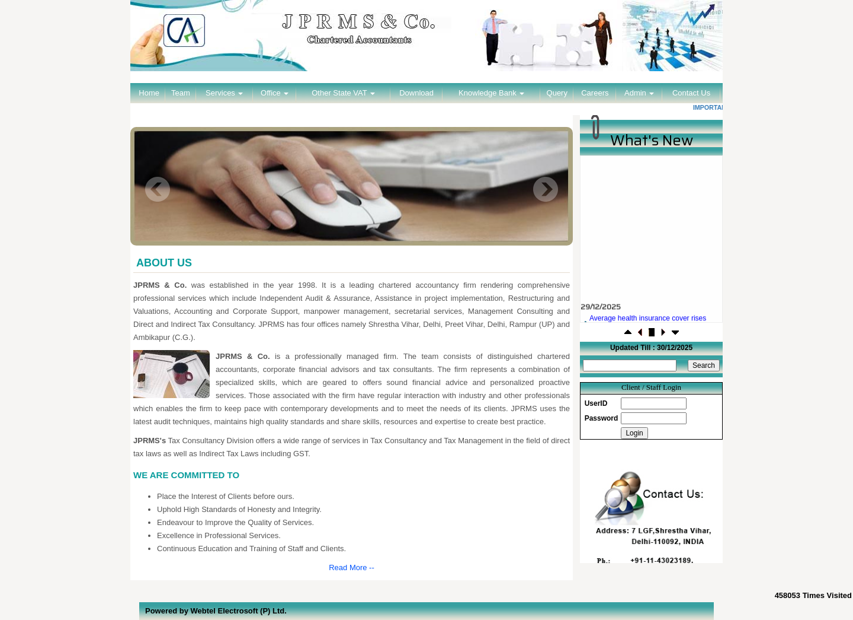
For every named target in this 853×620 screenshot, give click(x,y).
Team (180, 92)
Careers (594, 92)
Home (149, 92)
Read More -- (351, 567)
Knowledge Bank (491, 92)
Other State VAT (343, 92)
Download (416, 92)
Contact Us (691, 92)
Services (224, 92)
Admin (639, 92)
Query (557, 92)
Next (545, 189)
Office (274, 92)
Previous (158, 189)
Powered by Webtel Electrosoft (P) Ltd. (216, 610)
